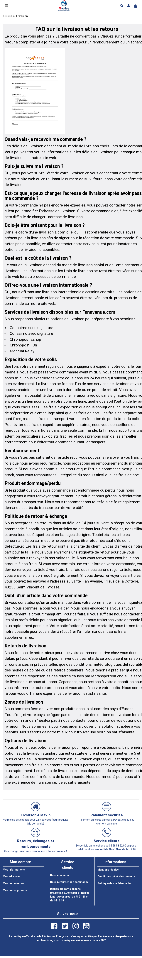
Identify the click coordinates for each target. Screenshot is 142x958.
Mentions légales (108, 869)
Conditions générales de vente (116, 876)
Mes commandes (13, 883)
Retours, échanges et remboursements (35, 844)
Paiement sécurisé (106, 815)
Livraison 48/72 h (35, 815)
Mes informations (14, 869)
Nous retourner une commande (69, 882)
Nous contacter (59, 875)
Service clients (106, 841)
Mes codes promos (15, 890)
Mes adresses (11, 876)
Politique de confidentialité (114, 883)
